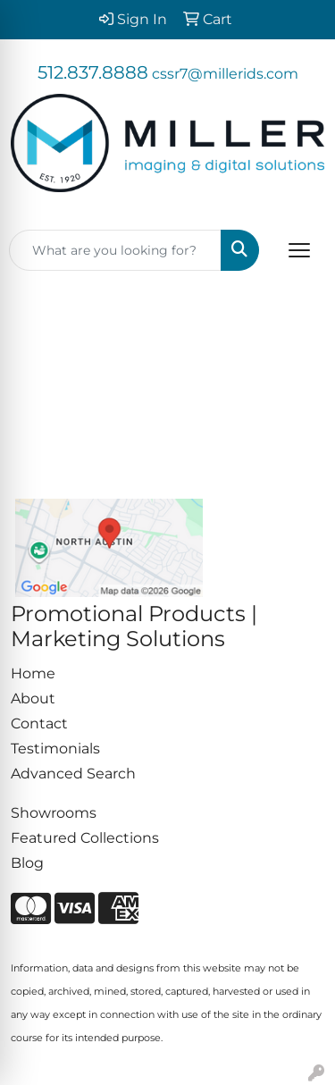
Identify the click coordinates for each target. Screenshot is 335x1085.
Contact (39, 723)
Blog (27, 862)
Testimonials (55, 748)
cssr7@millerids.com (225, 73)
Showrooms (53, 812)
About (33, 698)
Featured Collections (85, 837)
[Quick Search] (115, 250)
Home (33, 673)
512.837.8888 (93, 72)
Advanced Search (73, 773)
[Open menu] (299, 250)
